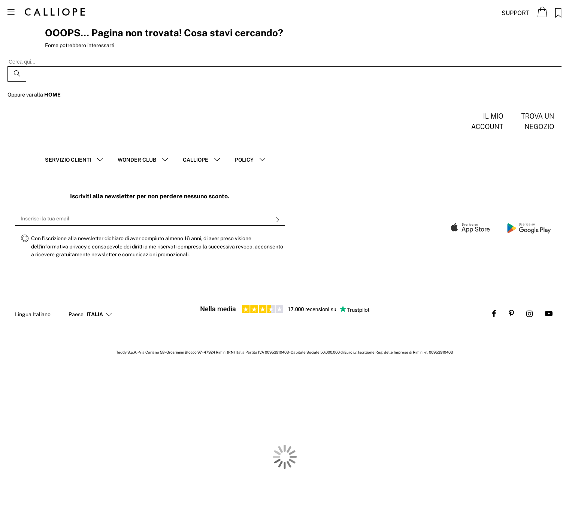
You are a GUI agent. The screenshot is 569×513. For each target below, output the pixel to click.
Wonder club (137, 160)
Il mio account (487, 121)
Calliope (195, 160)
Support (516, 12)
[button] (95, 315)
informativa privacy (64, 247)
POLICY (244, 160)
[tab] (74, 160)
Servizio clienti (68, 160)
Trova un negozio (537, 121)
